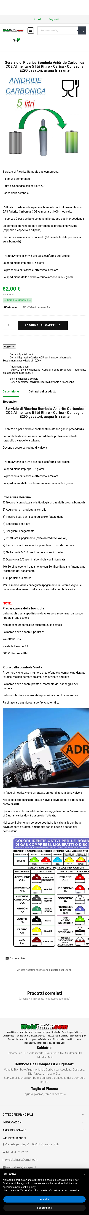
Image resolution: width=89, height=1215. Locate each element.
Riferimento (11, 307)
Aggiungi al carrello (43, 325)
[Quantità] (9, 325)
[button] (84, 1174)
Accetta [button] (44, 1199)
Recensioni (10, 401)
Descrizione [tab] (11, 391)
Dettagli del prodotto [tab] (42, 391)
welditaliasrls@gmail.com (22, 1159)
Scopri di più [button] (44, 1207)
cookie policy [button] (28, 1187)
